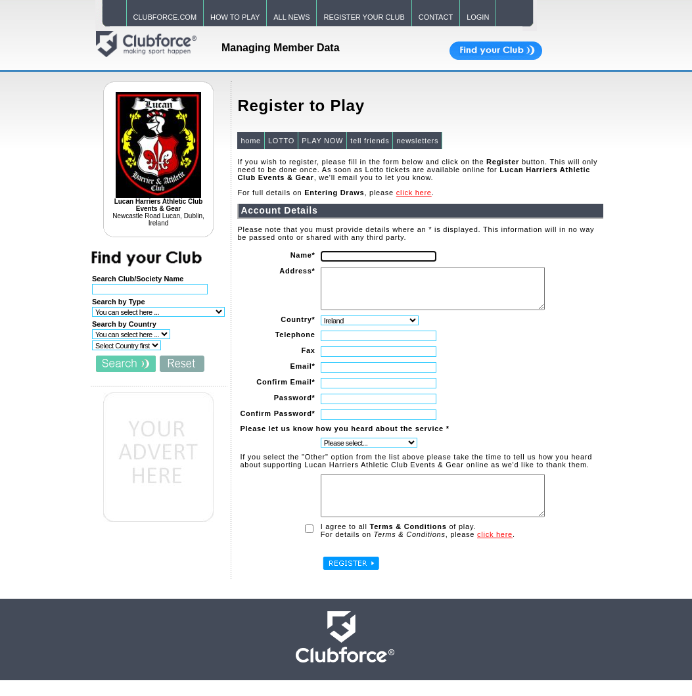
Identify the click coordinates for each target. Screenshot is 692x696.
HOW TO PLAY (235, 17)
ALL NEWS (291, 17)
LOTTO (280, 141)
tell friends (369, 141)
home (250, 141)
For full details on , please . (335, 193)
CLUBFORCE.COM (165, 17)
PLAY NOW (321, 141)
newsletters (417, 141)
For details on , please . (416, 550)
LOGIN (478, 17)
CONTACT (436, 17)
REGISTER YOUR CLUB (363, 17)
